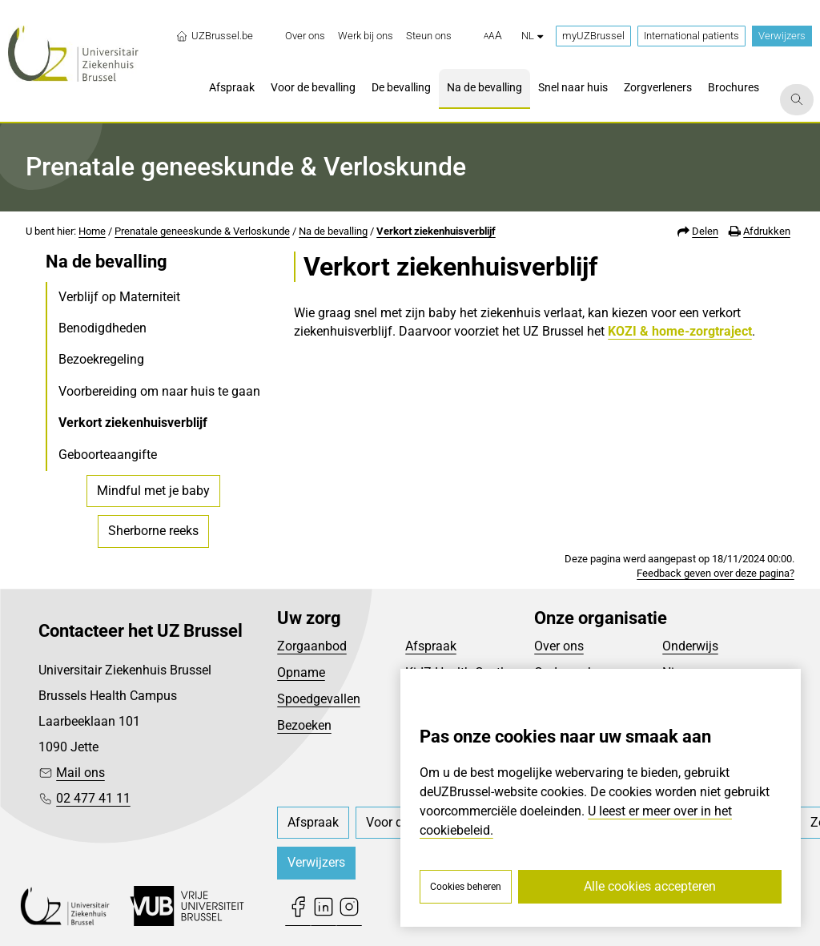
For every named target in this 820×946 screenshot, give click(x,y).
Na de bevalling (333, 231)
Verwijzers (782, 36)
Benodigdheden (102, 328)
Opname (301, 672)
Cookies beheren (465, 886)
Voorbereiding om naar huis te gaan (159, 391)
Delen (705, 231)
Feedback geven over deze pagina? (715, 573)
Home (92, 231)
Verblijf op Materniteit (119, 296)
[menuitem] (305, 36)
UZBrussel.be (214, 36)
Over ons (559, 646)
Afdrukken (766, 231)
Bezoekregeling (101, 359)
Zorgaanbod (312, 646)
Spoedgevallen (318, 698)
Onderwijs (690, 646)
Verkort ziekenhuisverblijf (436, 231)
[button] (492, 36)
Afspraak (430, 646)
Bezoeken (304, 725)
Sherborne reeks (153, 530)
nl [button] (532, 36)
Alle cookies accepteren (650, 886)
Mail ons (80, 772)
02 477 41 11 (93, 798)
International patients (691, 36)
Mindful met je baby (153, 490)
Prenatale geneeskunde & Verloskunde (202, 231)
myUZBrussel (593, 36)
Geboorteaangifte (107, 454)
